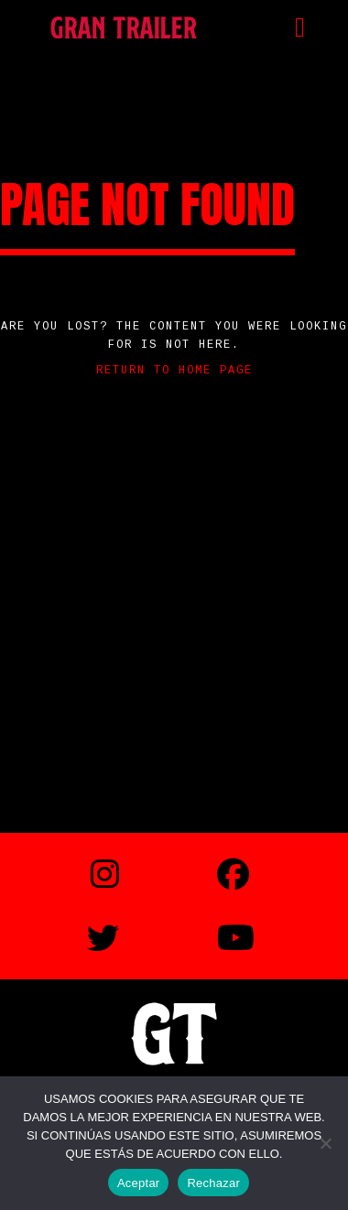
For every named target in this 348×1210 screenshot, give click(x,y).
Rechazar (213, 1183)
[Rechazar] (325, 1143)
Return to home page (174, 370)
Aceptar (138, 1183)
